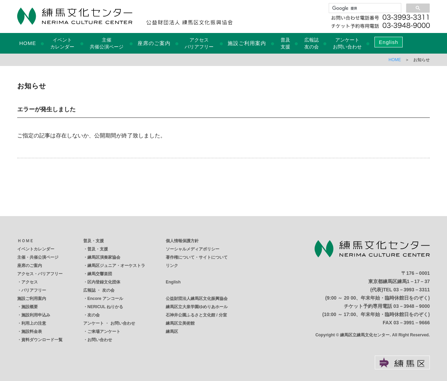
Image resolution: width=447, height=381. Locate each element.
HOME (27, 43)
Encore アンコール (105, 298)
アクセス (29, 282)
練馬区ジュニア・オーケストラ (116, 265)
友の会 (93, 315)
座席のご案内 (154, 43)
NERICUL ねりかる (105, 306)
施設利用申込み (35, 315)
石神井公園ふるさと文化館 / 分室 (196, 315)
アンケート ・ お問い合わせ (109, 323)
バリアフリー (33, 290)
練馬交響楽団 (99, 273)
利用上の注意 (33, 323)
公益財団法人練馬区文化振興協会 (197, 298)
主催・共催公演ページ (37, 257)
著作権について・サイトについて (197, 257)
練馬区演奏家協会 (103, 257)
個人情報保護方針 (182, 240)
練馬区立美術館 (180, 323)
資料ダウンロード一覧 (42, 339)
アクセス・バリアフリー (40, 273)
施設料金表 (31, 331)
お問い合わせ (99, 339)
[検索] (364, 8)
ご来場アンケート (103, 331)
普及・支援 (93, 240)
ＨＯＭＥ (25, 240)
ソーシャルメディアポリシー (192, 249)
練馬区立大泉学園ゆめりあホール (197, 306)
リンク (172, 265)
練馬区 (172, 331)
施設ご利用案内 (247, 43)
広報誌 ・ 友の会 (99, 290)
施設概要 (29, 306)
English (388, 42)
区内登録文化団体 (103, 282)
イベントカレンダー (35, 249)
